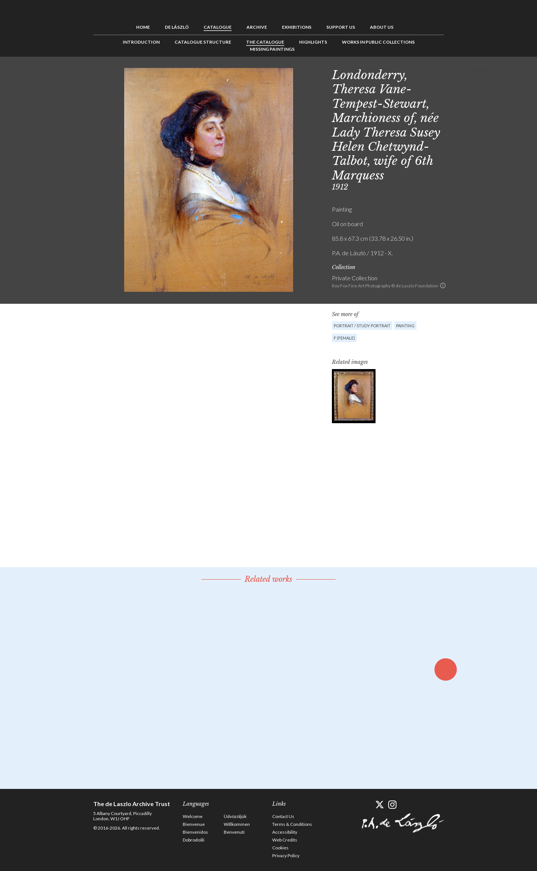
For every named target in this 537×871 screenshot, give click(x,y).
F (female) (344, 337)
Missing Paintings (272, 49)
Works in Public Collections (378, 42)
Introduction (141, 42)
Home (143, 27)
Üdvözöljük (235, 816)
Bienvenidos (195, 832)
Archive (256, 27)
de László (177, 27)
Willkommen (237, 824)
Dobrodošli (193, 840)
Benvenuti (234, 832)
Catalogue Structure (203, 42)
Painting (405, 325)
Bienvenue (194, 824)
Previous (456, 73)
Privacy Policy (285, 855)
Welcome (192, 816)
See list (468, 73)
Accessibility (284, 832)
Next (480, 73)
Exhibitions (296, 27)
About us (381, 27)
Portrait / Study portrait (362, 325)
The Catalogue (265, 42)
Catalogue (218, 27)
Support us (340, 27)
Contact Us (283, 816)
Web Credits (284, 840)
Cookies (280, 847)
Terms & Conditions (292, 824)
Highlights (313, 42)
